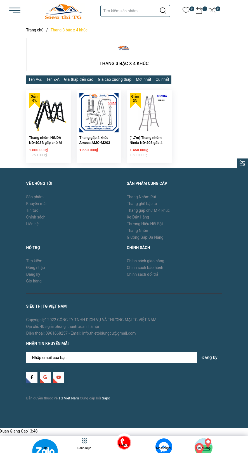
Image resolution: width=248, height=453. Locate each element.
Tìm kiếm (34, 264)
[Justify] (163, 11)
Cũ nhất (162, 79)
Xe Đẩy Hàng (138, 220)
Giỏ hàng (34, 284)
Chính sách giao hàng (145, 264)
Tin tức (32, 213)
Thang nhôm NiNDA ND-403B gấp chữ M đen (45, 146)
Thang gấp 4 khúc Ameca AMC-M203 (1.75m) (94, 146)
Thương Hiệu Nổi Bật (145, 227)
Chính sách (36, 220)
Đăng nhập (35, 271)
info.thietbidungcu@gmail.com (109, 337)
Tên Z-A (53, 79)
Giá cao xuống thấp (114, 79)
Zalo (45, 448)
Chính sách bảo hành (145, 271)
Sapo (106, 402)
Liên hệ (32, 227)
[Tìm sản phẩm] (135, 11)
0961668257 (57, 337)
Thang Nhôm (138, 234)
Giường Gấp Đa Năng (145, 240)
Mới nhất (143, 79)
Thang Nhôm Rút (141, 200)
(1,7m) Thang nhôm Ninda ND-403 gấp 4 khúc (146, 146)
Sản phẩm (35, 200)
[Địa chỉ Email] (124, 361)
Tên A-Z (35, 79)
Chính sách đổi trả (142, 278)
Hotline (124, 445)
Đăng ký (33, 278)
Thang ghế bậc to (142, 207)
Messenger (163, 448)
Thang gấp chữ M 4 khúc (148, 213)
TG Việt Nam (68, 402)
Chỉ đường (203, 448)
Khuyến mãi (36, 207)
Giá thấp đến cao (78, 79)
